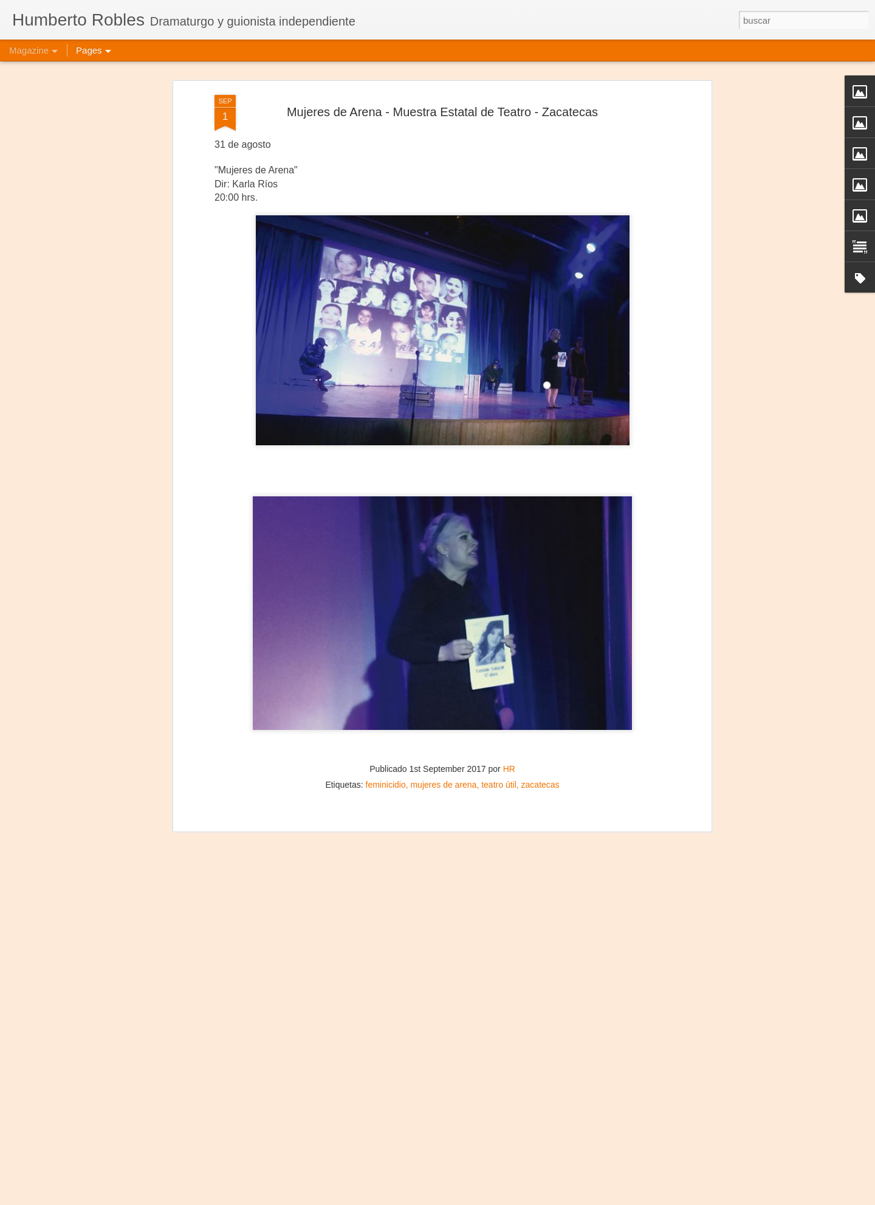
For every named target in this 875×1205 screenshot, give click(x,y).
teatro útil (498, 713)
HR (509, 697)
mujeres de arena (443, 713)
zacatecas (540, 713)
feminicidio (386, 713)
